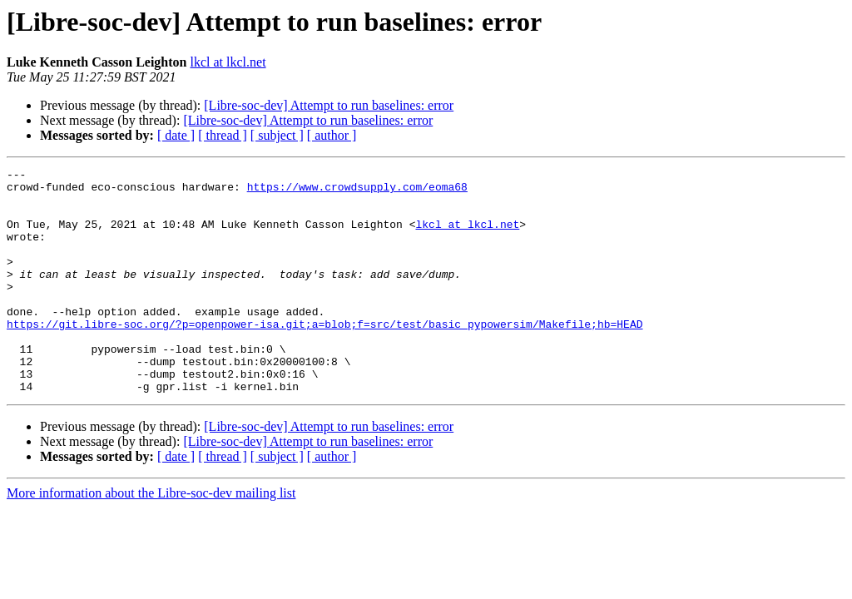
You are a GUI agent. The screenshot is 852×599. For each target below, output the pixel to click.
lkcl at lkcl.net (228, 62)
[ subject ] (277, 135)
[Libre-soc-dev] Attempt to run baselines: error (328, 105)
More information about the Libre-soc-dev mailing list (151, 538)
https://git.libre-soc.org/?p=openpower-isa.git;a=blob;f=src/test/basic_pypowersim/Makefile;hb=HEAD (324, 356)
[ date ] (176, 135)
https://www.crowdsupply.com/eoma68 (357, 191)
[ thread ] (222, 135)
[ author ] (332, 135)
